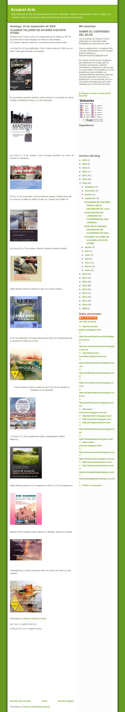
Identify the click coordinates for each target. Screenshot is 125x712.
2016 (84, 282)
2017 (84, 278)
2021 (84, 175)
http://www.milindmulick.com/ (96, 462)
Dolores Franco (89, 318)
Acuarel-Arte (23, 9)
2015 (84, 285)
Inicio (44, 701)
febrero (88, 266)
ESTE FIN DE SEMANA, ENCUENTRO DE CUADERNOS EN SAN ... (97, 229)
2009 (84, 308)
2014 (84, 289)
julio (87, 251)
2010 (84, 304)
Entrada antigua (66, 701)
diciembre (90, 187)
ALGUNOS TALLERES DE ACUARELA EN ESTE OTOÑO (96, 240)
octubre (89, 194)
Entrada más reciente (20, 701)
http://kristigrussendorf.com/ (96, 422)
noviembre (90, 190)
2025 (84, 160)
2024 (84, 164)
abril (87, 259)
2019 (84, 183)
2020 (84, 179)
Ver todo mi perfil (87, 321)
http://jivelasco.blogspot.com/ (96, 416)
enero (88, 270)
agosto (88, 247)
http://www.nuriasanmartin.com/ (98, 465)
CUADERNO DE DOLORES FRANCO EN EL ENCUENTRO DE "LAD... (97, 205)
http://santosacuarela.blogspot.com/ (97, 452)
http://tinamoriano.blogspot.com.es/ (96, 459)
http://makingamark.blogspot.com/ (96, 439)
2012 (84, 297)
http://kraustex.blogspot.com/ (96, 419)
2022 (84, 171)
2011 (84, 301)
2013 (84, 293)
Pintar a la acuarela (91, 485)
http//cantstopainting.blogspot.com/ (96, 472)
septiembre (90, 198)
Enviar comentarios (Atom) (36, 706)
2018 (84, 274)
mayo (88, 255)
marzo (88, 262)
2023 (84, 168)
